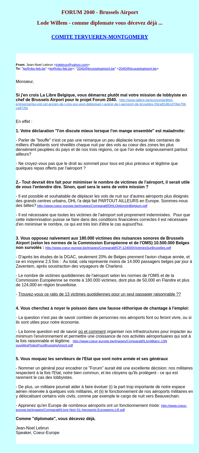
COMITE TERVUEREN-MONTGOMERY (99, 37)
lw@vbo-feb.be (34, 69)
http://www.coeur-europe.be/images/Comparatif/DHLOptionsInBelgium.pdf (92, 206)
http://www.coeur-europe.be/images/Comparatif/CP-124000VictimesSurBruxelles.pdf (108, 248)
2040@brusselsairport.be (96, 69)
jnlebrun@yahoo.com (72, 65)
